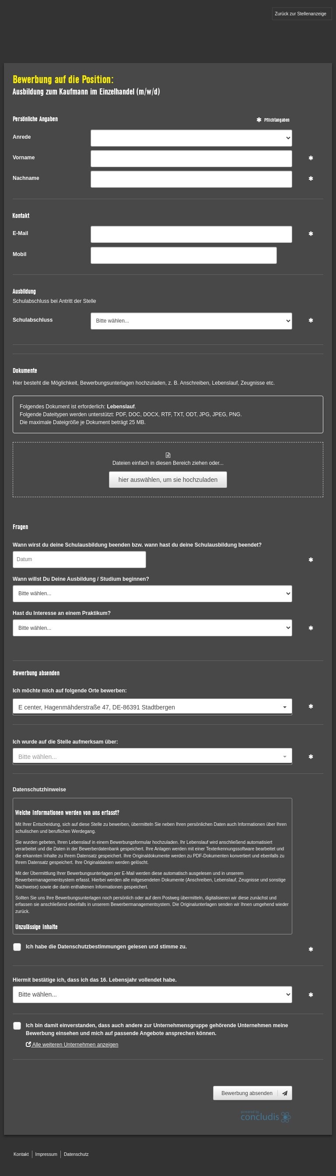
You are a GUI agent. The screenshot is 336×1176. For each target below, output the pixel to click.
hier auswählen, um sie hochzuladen (168, 479)
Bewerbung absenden (254, 1093)
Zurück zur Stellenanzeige (300, 13)
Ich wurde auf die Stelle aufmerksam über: (65, 742)
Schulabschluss (32, 320)
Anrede (22, 137)
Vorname (24, 157)
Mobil (19, 254)
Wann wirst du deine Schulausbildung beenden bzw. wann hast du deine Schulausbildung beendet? (137, 545)
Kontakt (21, 1154)
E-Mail (20, 233)
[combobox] (152, 707)
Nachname (26, 178)
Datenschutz (76, 1154)
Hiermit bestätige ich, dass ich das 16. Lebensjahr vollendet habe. (95, 980)
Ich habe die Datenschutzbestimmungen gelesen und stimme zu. (106, 948)
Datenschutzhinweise (39, 789)
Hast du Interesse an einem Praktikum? (62, 613)
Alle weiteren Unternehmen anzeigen (72, 1045)
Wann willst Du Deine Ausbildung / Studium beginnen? (81, 579)
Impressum (46, 1154)
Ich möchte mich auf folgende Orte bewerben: (70, 691)
